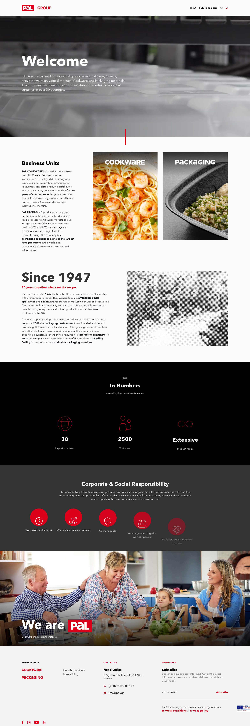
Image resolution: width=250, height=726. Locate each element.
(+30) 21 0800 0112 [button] (118, 686)
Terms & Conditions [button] (74, 670)
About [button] (193, 7)
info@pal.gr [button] (113, 693)
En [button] (226, 7)
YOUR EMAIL (169, 692)
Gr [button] (221, 7)
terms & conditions (174, 710)
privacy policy (199, 710)
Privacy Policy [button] (70, 674)
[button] (36, 8)
